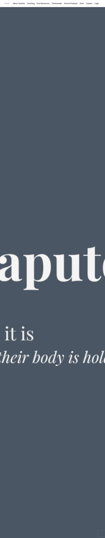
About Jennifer (18, 3)
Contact (89, 3)
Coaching (30, 3)
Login (96, 3)
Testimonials (56, 3)
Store (81, 3)
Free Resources (42, 3)
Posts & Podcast (70, 3)
